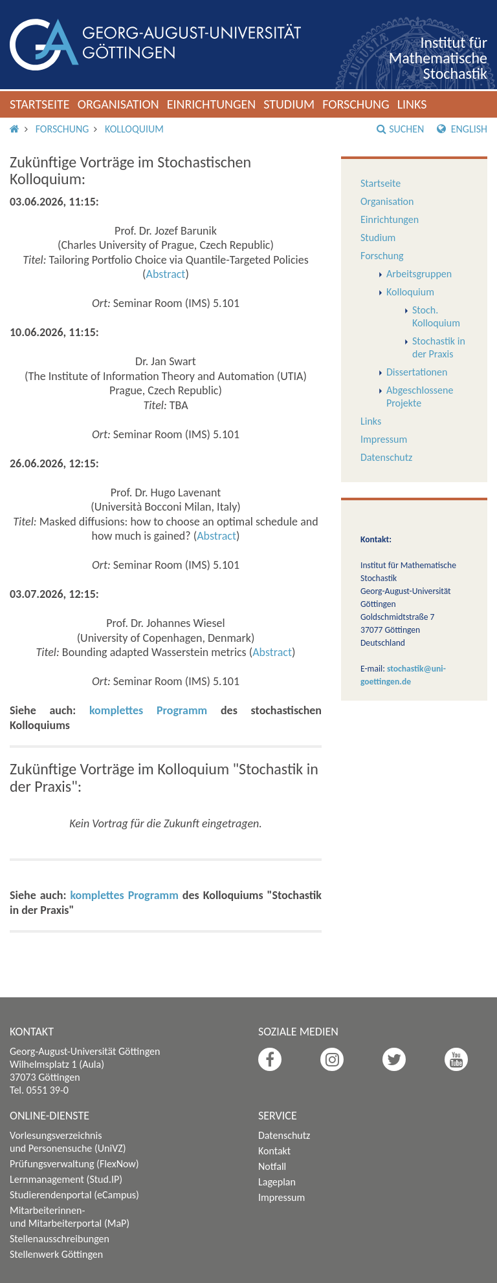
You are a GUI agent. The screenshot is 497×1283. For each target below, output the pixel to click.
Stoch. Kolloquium (436, 316)
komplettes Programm (148, 710)
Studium (289, 104)
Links (412, 104)
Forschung (356, 104)
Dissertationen (416, 372)
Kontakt (274, 1151)
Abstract (166, 274)
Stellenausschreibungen (59, 1239)
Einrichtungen (211, 104)
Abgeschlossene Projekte (419, 396)
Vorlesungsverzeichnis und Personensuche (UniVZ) (68, 1141)
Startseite (40, 104)
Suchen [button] (400, 129)
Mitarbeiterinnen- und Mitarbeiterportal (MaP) (69, 1216)
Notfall (272, 1166)
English (462, 129)
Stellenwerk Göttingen (56, 1254)
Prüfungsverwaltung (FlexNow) (74, 1164)
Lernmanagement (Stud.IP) (66, 1179)
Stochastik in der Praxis (438, 347)
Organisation (118, 104)
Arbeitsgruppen (419, 274)
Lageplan (277, 1182)
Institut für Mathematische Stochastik (438, 58)
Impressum (383, 439)
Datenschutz (386, 457)
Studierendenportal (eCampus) (74, 1195)
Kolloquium (134, 129)
